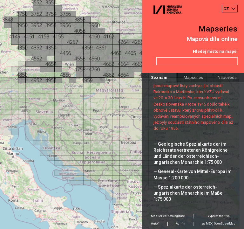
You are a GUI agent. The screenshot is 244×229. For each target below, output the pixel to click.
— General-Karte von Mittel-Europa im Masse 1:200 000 (192, 174)
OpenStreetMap (224, 223)
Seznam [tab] (159, 77)
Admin (180, 223)
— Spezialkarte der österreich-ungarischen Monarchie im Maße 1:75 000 (187, 193)
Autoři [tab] (155, 223)
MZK (209, 223)
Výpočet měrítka (219, 216)
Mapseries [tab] (193, 77)
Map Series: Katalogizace (168, 216)
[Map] (122, 114)
